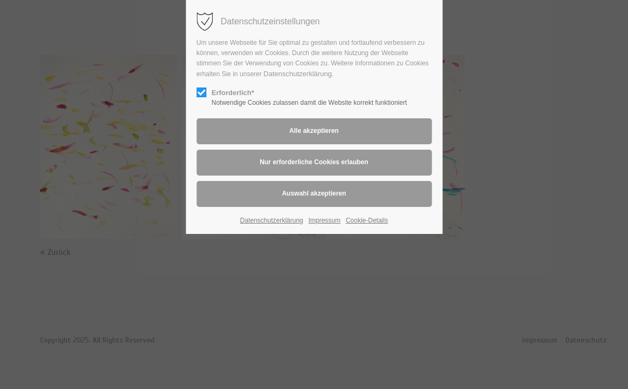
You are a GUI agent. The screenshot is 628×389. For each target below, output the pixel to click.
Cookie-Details (367, 220)
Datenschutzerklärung (297, 74)
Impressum (324, 220)
